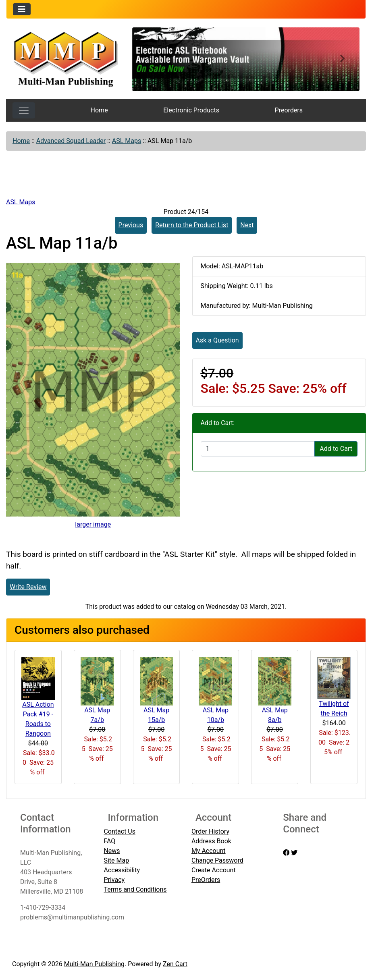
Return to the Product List (191, 225)
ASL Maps (126, 141)
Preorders (289, 110)
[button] (149, 59)
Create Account (213, 870)
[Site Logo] (66, 58)
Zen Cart (175, 964)
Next (247, 225)
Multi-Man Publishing (94, 964)
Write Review (28, 587)
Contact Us (119, 831)
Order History (210, 831)
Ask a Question (217, 340)
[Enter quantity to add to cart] (258, 448)
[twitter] (294, 853)
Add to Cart (336, 448)
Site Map (116, 860)
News (112, 851)
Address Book (211, 841)
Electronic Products (191, 110)
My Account (208, 851)
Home (99, 110)
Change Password (217, 860)
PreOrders (205, 880)
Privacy (114, 880)
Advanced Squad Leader (71, 141)
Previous (130, 225)
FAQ (109, 841)
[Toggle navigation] (22, 9)
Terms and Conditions (135, 889)
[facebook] (286, 853)
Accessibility (122, 870)
